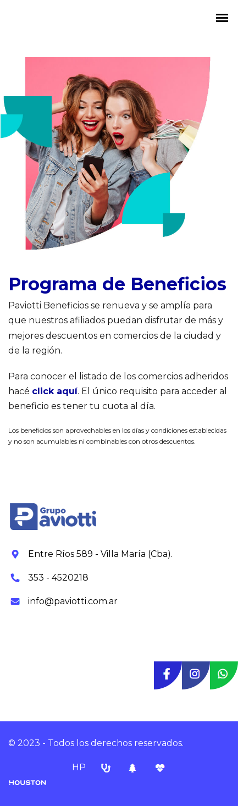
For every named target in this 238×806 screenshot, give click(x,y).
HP (80, 767)
